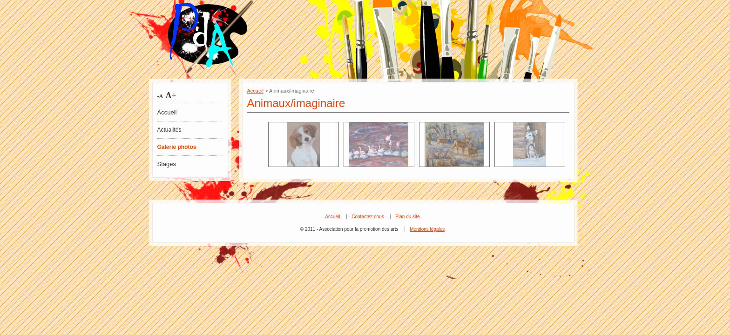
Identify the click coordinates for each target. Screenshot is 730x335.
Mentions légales (427, 229)
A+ (170, 95)
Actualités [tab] (169, 130)
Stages (166, 164)
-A (160, 96)
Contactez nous (367, 216)
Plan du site (407, 216)
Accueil (167, 112)
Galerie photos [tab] (176, 147)
